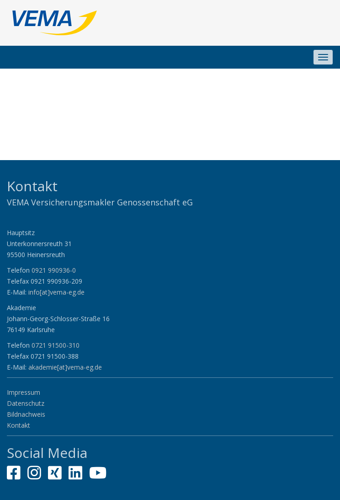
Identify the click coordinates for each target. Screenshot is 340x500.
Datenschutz (25, 403)
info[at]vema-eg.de (56, 292)
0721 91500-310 (56, 345)
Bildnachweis (26, 414)
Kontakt (18, 425)
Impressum (23, 392)
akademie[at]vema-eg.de (65, 367)
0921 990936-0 (54, 270)
